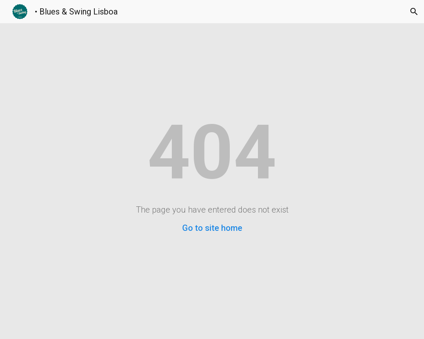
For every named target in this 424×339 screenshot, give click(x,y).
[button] (414, 12)
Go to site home (212, 228)
